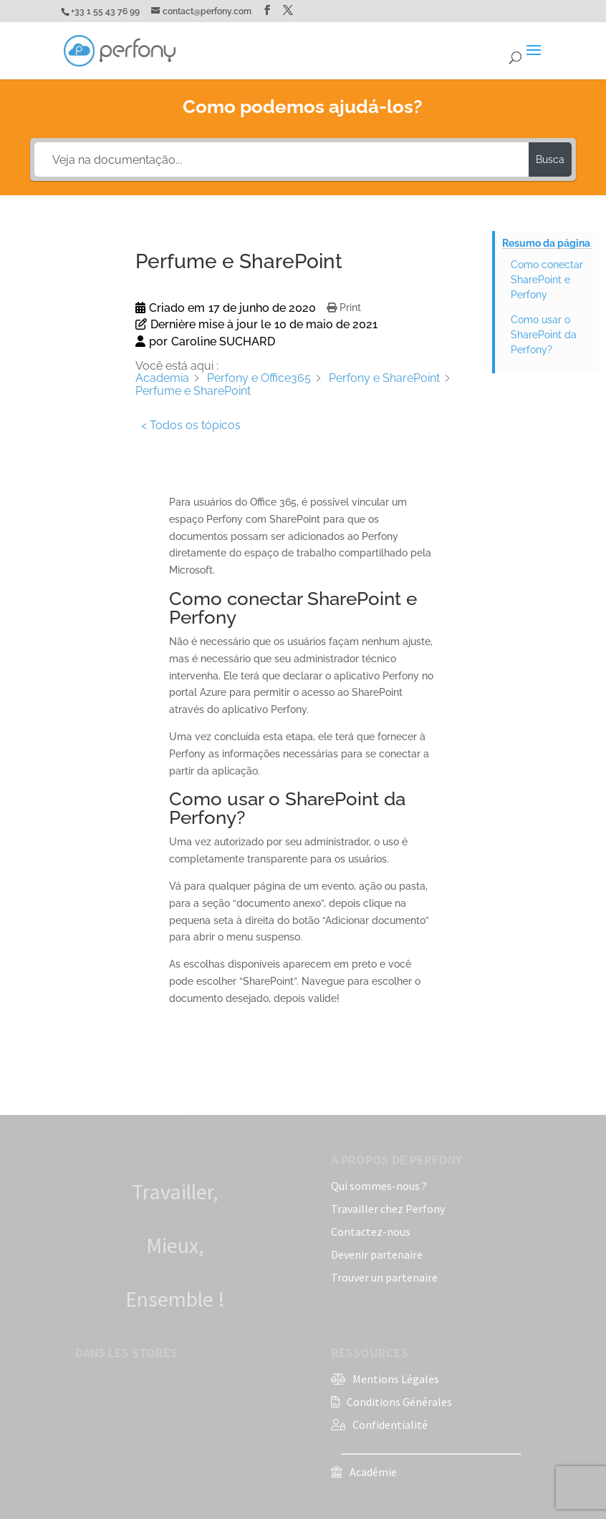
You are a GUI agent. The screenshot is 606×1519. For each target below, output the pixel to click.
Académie (373, 1472)
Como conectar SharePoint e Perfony (547, 279)
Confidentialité (390, 1424)
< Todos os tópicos (191, 425)
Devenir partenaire (377, 1254)
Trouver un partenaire (384, 1277)
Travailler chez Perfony (388, 1208)
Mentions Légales (395, 1379)
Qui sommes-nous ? (379, 1186)
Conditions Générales (399, 1402)
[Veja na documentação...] (281, 159)
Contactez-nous (370, 1231)
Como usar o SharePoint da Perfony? (544, 334)
